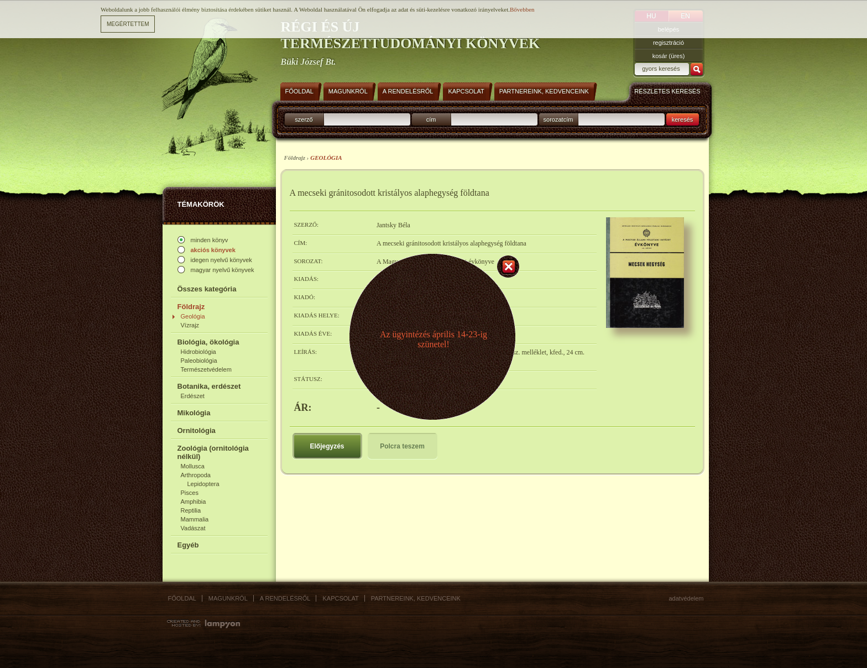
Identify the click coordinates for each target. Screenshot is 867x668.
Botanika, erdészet (209, 386)
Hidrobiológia (198, 351)
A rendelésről (285, 598)
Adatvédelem (686, 598)
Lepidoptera (203, 484)
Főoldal (182, 598)
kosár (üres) (668, 56)
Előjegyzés (327, 446)
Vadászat (193, 528)
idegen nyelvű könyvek (221, 260)
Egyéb (188, 545)
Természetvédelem (206, 369)
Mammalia (195, 519)
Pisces (190, 492)
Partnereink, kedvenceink (416, 598)
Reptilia (191, 510)
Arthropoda (196, 475)
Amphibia (193, 501)
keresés (682, 119)
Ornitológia (196, 430)
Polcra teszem (402, 446)
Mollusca (193, 466)
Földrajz (191, 306)
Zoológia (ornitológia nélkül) (213, 452)
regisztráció (668, 42)
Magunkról (228, 598)
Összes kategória (207, 289)
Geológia (193, 316)
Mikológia (194, 413)
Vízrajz (190, 325)
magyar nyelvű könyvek (222, 270)
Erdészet (193, 396)
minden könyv (209, 240)
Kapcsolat (340, 598)
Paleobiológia (199, 360)
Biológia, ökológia (208, 342)
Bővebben (522, 9)
